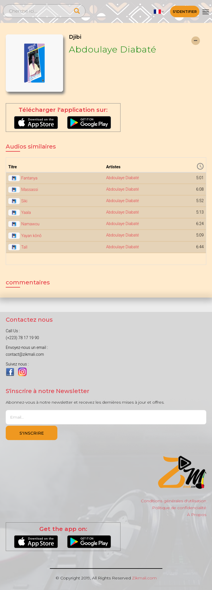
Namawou (30, 224)
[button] (159, 11)
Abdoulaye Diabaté (112, 49)
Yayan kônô (31, 235)
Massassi (29, 189)
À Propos (196, 514)
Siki (24, 201)
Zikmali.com (144, 578)
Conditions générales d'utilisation (173, 500)
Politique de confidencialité (179, 507)
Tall (24, 247)
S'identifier (185, 11)
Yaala (26, 212)
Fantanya (29, 178)
